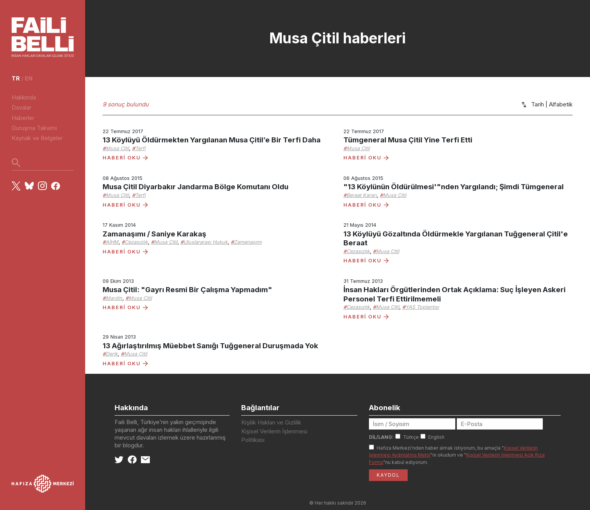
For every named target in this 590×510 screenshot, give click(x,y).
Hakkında (24, 97)
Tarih (537, 104)
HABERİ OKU (125, 158)
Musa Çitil (117, 148)
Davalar (21, 107)
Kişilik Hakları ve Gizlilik (271, 422)
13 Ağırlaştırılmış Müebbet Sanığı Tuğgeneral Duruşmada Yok (210, 345)
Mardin (114, 298)
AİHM (112, 242)
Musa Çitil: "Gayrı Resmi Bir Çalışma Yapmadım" (187, 289)
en (29, 78)
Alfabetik (561, 104)
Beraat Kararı (361, 195)
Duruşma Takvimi (34, 128)
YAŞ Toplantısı (422, 307)
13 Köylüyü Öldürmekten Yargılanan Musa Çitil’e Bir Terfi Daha (212, 139)
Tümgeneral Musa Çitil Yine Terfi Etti (407, 139)
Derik (112, 354)
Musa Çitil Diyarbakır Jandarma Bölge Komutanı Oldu (195, 186)
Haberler (23, 118)
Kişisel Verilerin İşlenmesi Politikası (274, 436)
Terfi (140, 148)
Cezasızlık (136, 242)
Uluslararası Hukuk (206, 242)
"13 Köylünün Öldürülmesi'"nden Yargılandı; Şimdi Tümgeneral (453, 186)
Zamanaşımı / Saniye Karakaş (154, 233)
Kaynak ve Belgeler (37, 138)
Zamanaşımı (248, 242)
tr (16, 78)
